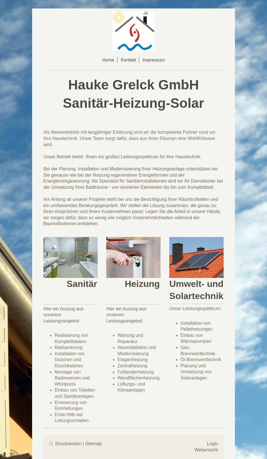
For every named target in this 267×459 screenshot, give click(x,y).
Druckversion (66, 443)
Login (212, 443)
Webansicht (206, 449)
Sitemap (93, 443)
